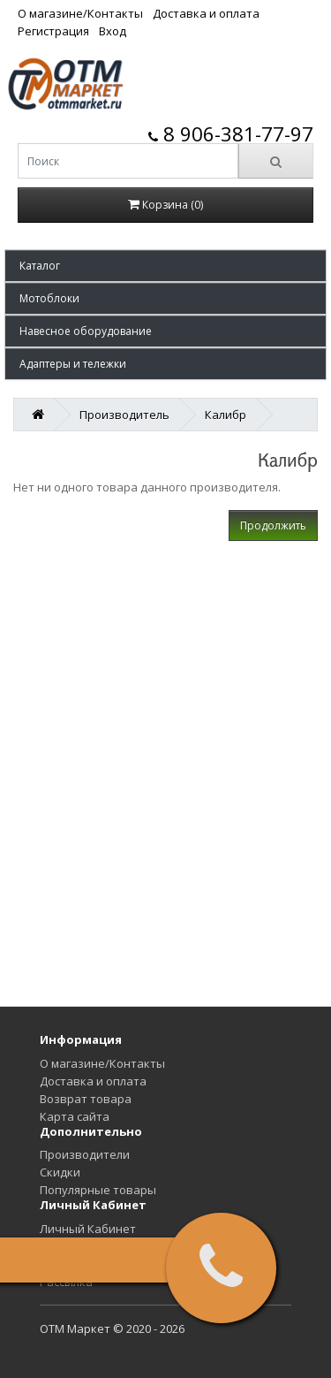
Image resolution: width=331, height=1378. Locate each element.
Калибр (225, 415)
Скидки (60, 1172)
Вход (112, 31)
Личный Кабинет (88, 1229)
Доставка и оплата (206, 13)
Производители (85, 1154)
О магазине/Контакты (80, 13)
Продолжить (273, 525)
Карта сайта (74, 1116)
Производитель (124, 415)
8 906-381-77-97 (230, 134)
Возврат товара (86, 1099)
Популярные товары (98, 1190)
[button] (165, 265)
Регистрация (53, 31)
